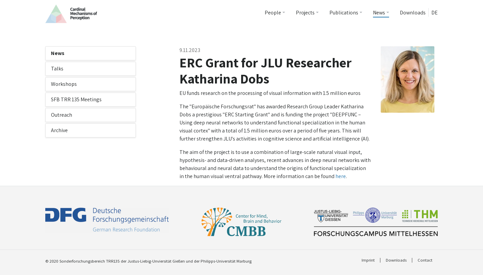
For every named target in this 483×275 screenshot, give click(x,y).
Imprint (368, 260)
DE (434, 12)
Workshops (64, 84)
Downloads (413, 12)
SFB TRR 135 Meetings (76, 99)
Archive (59, 130)
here (340, 176)
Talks (57, 68)
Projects (305, 12)
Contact (425, 260)
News (379, 12)
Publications (343, 12)
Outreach (61, 114)
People (273, 12)
